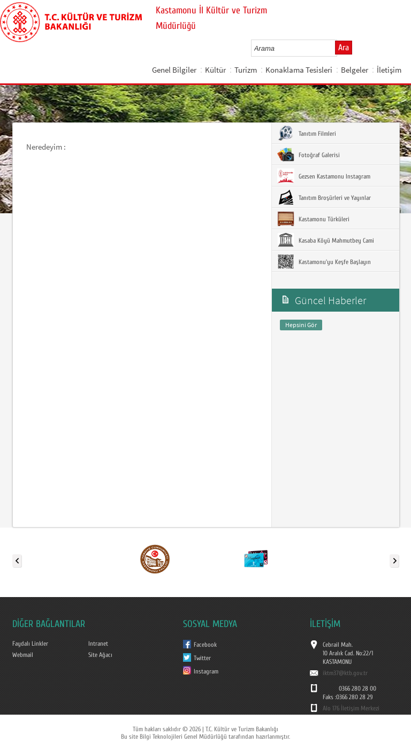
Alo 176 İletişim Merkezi (351, 708)
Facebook (205, 644)
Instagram (206, 671)
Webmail (22, 655)
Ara (343, 47)
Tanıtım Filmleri (306, 133)
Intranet (98, 643)
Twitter (202, 658)
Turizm (245, 70)
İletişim (389, 70)
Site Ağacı (100, 655)
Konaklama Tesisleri (298, 70)
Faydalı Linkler (30, 643)
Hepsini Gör (301, 325)
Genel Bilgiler (174, 70)
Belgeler (354, 70)
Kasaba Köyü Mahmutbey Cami (325, 240)
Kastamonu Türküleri (313, 218)
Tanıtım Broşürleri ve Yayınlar (324, 197)
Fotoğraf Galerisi (308, 154)
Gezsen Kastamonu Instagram (323, 175)
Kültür (215, 70)
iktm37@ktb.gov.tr (345, 673)
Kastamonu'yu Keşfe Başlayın (324, 261)
